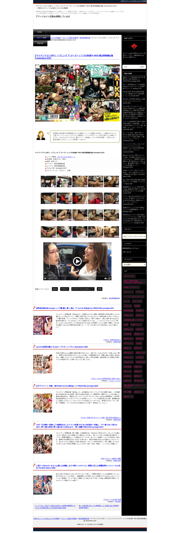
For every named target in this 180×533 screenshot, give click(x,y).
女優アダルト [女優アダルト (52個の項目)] (136, 325)
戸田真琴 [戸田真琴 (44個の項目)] (127, 334)
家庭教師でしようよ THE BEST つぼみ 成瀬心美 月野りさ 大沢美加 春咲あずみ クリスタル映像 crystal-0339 (134, 190)
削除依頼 (70, 32)
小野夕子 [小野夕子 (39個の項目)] (139, 329)
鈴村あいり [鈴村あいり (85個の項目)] (138, 392)
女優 (99, 289)
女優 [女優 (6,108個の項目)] (126, 325)
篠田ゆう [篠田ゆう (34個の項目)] (138, 376)
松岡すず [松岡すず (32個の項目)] (138, 348)
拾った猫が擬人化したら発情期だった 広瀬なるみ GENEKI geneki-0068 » (99, 507)
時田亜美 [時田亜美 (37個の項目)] (139, 339)
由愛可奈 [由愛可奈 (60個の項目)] (138, 371)
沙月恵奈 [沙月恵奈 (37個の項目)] (139, 357)
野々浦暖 (118, 458)
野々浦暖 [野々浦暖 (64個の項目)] (127, 392)
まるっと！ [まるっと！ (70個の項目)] (128, 292)
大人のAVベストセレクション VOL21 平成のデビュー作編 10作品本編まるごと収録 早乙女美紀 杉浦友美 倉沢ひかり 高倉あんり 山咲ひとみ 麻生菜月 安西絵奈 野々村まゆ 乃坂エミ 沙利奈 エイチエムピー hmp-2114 (134, 112)
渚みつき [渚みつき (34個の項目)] (127, 371)
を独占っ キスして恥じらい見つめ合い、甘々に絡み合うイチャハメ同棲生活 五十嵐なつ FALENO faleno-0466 (134, 173)
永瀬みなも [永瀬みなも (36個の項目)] (128, 357)
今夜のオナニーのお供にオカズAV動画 (47, 38)
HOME (39, 32)
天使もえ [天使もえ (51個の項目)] (139, 315)
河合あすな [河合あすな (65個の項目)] (128, 362)
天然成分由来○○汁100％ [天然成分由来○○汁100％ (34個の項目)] (133, 320)
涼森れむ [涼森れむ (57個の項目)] (138, 367)
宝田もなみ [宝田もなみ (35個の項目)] (128, 329)
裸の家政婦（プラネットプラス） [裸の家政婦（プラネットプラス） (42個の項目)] (134, 386)
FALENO (118, 501)
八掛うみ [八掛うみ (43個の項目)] (127, 306)
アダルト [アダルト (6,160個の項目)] (139, 292)
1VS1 (103, 458)
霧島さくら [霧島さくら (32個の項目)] (128, 397)
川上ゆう (118, 378)
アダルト (64, 289)
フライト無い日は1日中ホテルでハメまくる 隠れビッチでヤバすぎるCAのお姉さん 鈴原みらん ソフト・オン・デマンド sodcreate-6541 (134, 200)
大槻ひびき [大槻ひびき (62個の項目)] (128, 315)
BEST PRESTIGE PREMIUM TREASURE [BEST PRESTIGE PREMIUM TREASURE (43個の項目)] (133, 282)
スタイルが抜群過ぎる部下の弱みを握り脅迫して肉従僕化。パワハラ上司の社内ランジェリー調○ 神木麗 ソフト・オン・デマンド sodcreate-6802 (134, 125)
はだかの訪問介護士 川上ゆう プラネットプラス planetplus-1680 (62, 347)
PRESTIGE (117, 342)
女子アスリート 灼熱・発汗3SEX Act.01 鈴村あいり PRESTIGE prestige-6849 (67, 386)
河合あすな (117, 340)
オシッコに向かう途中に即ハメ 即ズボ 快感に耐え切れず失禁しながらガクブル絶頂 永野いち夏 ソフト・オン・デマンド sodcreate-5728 (133, 137)
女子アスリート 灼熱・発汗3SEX (102, 418)
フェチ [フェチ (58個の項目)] (126, 301)
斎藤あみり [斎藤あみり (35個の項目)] (138, 334)
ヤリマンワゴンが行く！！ (66, 157)
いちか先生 (114, 499)
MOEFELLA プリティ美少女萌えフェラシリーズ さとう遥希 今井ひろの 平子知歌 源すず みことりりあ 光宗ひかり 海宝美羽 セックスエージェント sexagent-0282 (134, 219)
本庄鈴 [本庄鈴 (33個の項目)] (139, 343)
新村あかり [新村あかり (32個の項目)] (128, 339)
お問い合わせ (126, 252)
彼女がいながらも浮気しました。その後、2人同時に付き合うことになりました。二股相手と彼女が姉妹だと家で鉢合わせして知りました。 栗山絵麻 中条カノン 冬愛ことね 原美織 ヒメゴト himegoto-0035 (134, 161)
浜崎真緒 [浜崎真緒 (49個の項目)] (127, 367)
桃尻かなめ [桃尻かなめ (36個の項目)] (140, 353)
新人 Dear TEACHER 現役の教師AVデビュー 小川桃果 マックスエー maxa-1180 (134, 182)
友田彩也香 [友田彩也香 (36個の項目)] (128, 311)
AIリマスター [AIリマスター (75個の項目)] (129, 276)
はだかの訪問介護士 (104, 378)
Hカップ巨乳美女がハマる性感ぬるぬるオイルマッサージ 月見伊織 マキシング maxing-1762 (134, 86)
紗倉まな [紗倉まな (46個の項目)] (127, 381)
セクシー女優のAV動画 (70, 38)
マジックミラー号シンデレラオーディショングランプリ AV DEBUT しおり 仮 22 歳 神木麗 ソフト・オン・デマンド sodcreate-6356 (134, 148)
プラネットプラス (115, 381)
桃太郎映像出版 (85, 38)
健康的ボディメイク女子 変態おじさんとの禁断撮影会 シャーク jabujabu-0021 (133, 209)
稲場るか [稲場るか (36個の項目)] (127, 376)
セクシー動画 (54, 32)
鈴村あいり (117, 418)
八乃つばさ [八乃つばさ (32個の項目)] (137, 301)
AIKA (55, 289)
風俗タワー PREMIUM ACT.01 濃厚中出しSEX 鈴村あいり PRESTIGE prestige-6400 (134, 79)
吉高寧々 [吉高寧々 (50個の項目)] (139, 311)
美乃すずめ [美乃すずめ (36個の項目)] (138, 381)
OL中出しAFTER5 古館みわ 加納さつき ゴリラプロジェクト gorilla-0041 (134, 101)
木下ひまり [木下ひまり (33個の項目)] (128, 343)
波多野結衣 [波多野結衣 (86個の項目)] (140, 362)
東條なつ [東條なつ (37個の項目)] (127, 348)
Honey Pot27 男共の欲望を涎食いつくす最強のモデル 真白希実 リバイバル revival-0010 (133, 94)
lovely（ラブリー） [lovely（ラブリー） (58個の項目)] (131, 287)
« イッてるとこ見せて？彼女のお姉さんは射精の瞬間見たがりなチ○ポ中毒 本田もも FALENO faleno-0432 (55, 507)
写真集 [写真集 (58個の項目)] (137, 306)
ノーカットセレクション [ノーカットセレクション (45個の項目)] (134, 297)
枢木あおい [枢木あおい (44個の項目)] (128, 353)
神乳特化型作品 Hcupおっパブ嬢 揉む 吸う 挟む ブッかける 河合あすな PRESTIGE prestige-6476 (75, 308)
